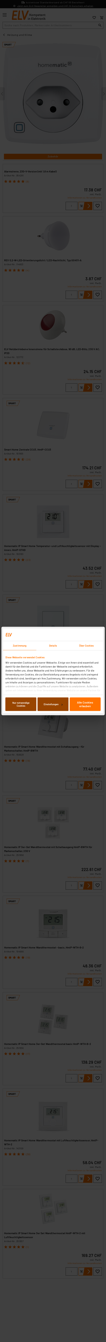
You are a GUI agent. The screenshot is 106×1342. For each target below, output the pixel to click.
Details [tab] (53, 645)
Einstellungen (53, 704)
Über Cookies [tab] (86, 645)
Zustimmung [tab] (19, 645)
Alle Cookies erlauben (85, 704)
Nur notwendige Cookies (21, 704)
